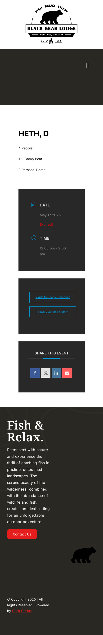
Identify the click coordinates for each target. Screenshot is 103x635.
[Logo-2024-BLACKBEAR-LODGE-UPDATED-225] (51, 5)
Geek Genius (21, 611)
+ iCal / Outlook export (53, 312)
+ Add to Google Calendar (53, 297)
